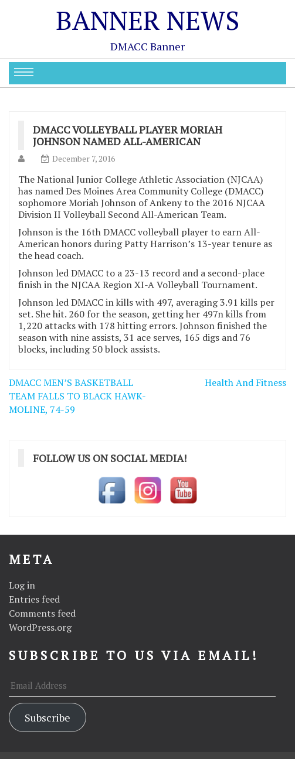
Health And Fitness (245, 382)
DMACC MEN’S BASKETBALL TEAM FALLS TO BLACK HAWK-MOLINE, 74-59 (77, 396)
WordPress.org (40, 627)
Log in (22, 585)
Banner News (147, 19)
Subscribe (47, 717)
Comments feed (42, 613)
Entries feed (34, 599)
